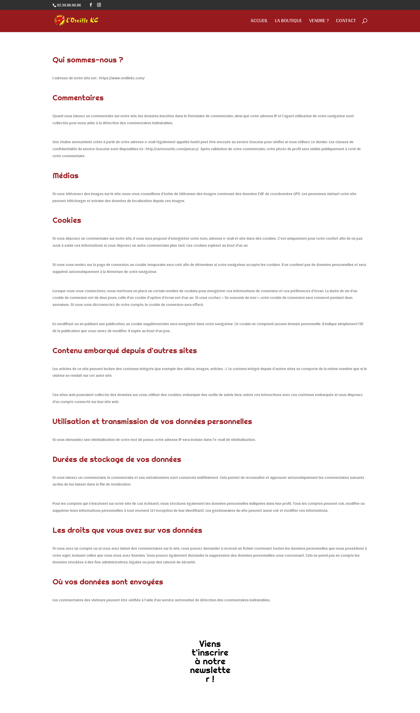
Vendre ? (319, 21)
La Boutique (288, 21)
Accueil (259, 21)
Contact (346, 21)
